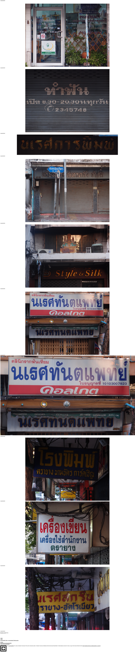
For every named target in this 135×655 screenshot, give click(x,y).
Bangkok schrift (3, 632)
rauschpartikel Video (4, 640)
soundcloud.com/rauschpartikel (5, 643)
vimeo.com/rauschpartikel (4, 644)
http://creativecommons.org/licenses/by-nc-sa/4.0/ (91, 645)
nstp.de (1, 642)
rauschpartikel (11, 645)
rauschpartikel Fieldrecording (13, 640)
